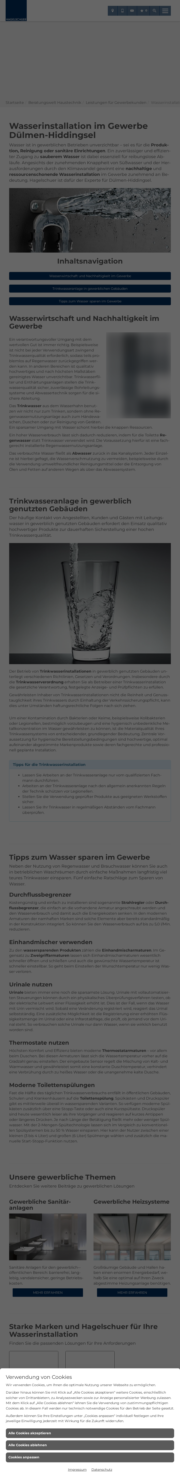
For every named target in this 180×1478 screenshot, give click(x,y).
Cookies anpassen (23, 1457)
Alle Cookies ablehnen (27, 1445)
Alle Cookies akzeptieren (29, 1433)
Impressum (77, 1469)
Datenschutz (101, 1469)
